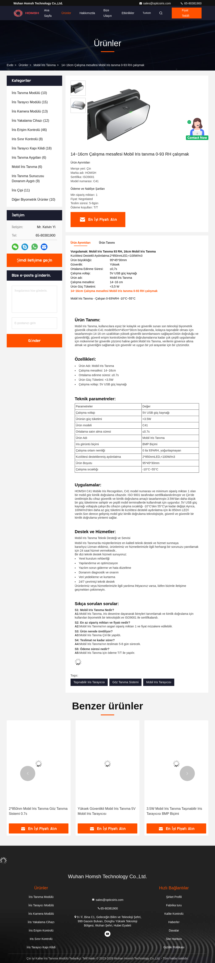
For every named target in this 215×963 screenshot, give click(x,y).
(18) (32, 148)
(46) (29, 130)
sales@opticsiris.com (155, 3)
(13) (30, 111)
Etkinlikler (128, 13)
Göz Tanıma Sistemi (125, 682)
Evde (10, 65)
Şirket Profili (174, 897)
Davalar (174, 930)
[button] (27, 773)
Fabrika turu (174, 905)
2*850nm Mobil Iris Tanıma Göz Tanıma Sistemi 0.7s (38, 811)
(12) (30, 120)
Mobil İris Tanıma (45, 65)
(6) (29, 157)
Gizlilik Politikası (173, 947)
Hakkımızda (87, 13)
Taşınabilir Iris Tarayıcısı (89, 682)
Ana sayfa (48, 13)
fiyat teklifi (185, 13)
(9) (28, 178)
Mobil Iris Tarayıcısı (158, 682)
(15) (30, 102)
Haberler (174, 922)
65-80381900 (191, 3)
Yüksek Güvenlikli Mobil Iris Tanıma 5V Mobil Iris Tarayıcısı (106, 811)
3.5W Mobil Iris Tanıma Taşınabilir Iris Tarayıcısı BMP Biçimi (174, 811)
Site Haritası (174, 939)
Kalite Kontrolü (174, 913)
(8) (27, 139)
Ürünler (66, 13)
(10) (29, 93)
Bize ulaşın (108, 13)
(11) (21, 190)
